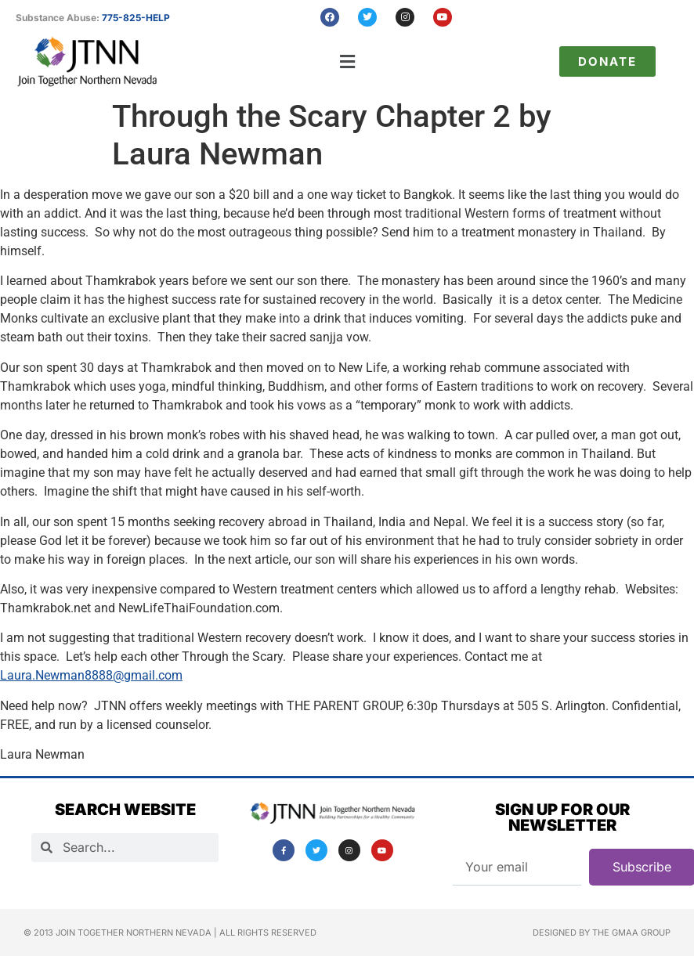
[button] (347, 61)
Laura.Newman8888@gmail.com (91, 675)
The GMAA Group (631, 932)
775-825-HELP (136, 17)
